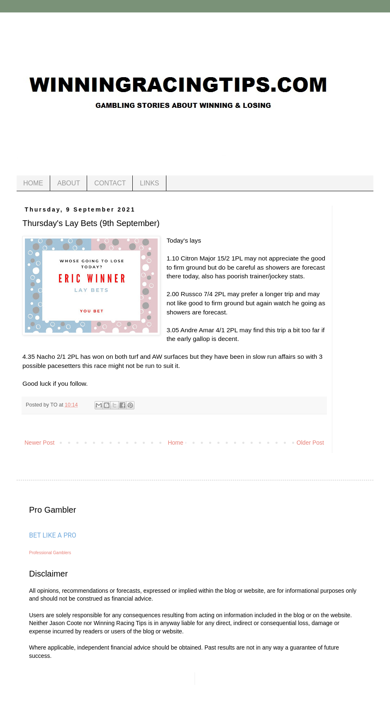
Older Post (310, 442)
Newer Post (39, 442)
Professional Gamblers (50, 552)
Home (175, 442)
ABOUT (68, 183)
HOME (33, 183)
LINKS (149, 183)
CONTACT (110, 183)
